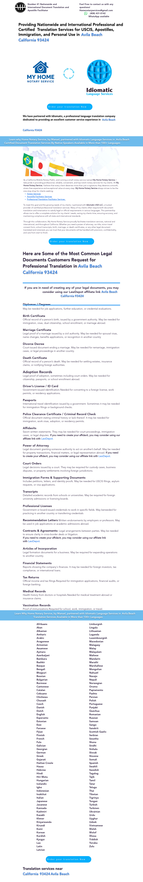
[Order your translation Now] (69, 107)
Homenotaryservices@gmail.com (96, 10)
